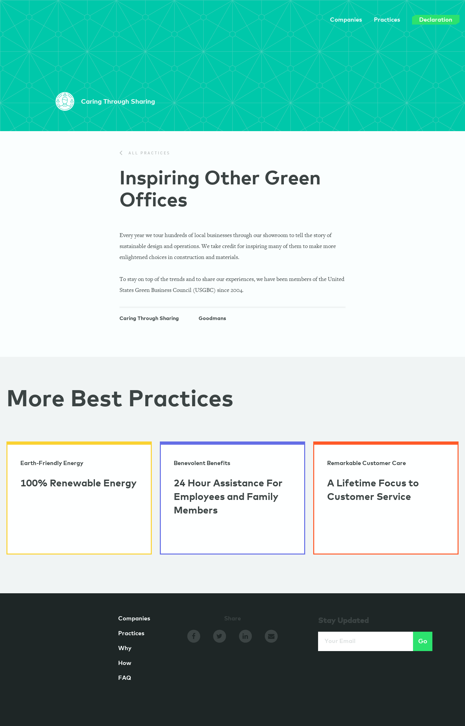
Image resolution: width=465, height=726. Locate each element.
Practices (372, 20)
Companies (331, 20)
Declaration (421, 19)
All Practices (144, 153)
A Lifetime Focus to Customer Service (373, 490)
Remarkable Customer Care (366, 463)
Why (124, 648)
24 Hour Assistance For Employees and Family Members (228, 497)
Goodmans (212, 319)
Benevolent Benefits (202, 463)
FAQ (124, 678)
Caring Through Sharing (149, 319)
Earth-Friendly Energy (51, 463)
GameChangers (49, 22)
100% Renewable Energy (78, 483)
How (124, 663)
